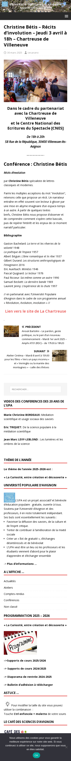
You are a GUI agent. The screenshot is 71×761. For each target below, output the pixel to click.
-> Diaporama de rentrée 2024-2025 (28, 677)
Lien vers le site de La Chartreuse (35, 311)
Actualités (10, 581)
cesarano (33, 52)
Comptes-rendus (14, 594)
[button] (66, 16)
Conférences (11, 600)
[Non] (66, 747)
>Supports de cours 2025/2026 (25, 660)
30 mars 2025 (14, 52)
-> (20, 564)
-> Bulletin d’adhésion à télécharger (28, 685)
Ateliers (8, 587)
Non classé (10, 606)
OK (36, 755)
